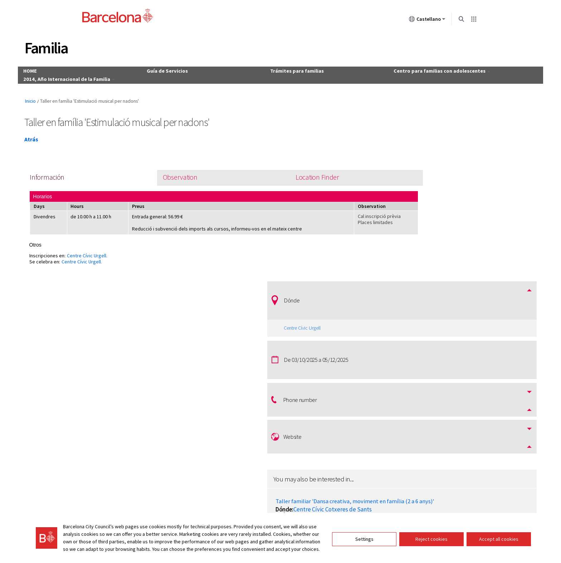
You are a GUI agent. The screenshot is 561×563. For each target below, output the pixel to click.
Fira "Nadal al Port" (430, 357)
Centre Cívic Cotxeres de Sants (463, 326)
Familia (50, 48)
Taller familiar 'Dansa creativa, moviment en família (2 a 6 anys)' (461, 314)
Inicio (34, 99)
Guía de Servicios (172, 70)
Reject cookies (431, 534)
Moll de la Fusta (444, 365)
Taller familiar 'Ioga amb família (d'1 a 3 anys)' (463, 396)
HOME (40, 70)
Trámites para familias (298, 70)
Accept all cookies (498, 534)
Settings (364, 534)
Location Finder (279, 175)
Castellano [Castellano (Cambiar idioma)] (426, 20)
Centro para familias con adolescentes (438, 70)
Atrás (35, 136)
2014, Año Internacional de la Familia (78, 76)
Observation (163, 175)
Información (52, 175)
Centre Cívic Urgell (91, 255)
